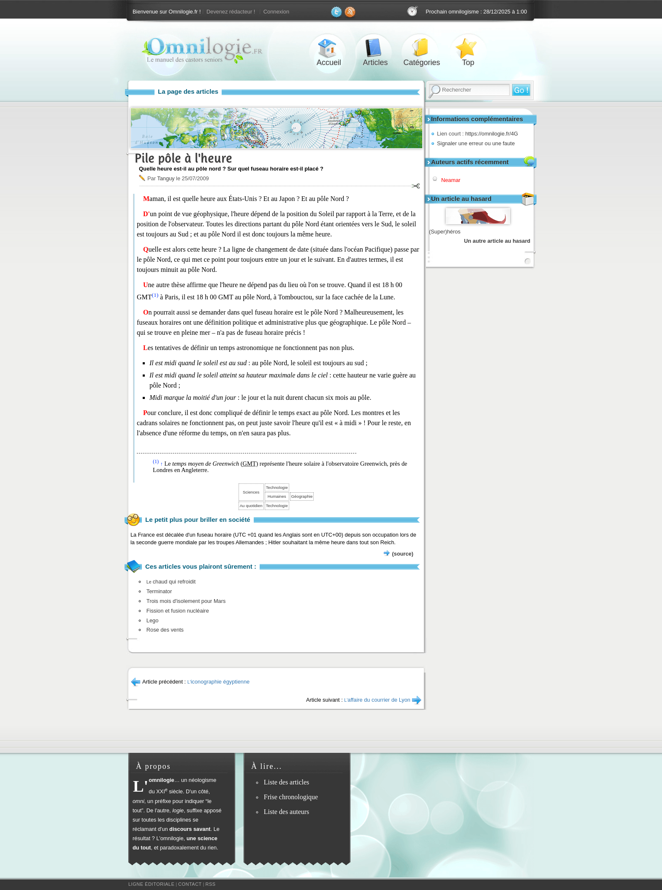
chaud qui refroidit (171, 581)
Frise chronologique (291, 796)
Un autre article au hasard (497, 241)
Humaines (277, 496)
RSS (211, 884)
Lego (152, 620)
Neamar (451, 180)
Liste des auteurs (286, 811)
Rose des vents (165, 630)
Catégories (422, 47)
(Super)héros (445, 231)
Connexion (276, 11)
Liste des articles (286, 782)
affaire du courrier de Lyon (377, 700)
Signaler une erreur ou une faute (476, 143)
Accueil (329, 47)
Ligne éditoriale (151, 884)
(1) (155, 295)
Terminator (159, 591)
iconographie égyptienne (218, 681)
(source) (403, 554)
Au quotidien (251, 505)
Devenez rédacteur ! (230, 11)
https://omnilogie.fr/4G (491, 133)
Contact (190, 884)
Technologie (277, 487)
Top (468, 47)
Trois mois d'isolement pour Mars (186, 601)
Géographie (302, 496)
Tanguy (165, 178)
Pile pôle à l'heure (183, 158)
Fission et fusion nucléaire (178, 611)
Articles (375, 47)
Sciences (251, 492)
